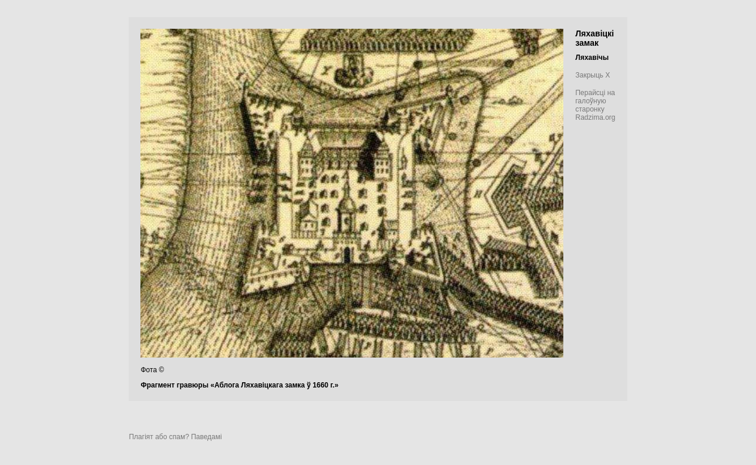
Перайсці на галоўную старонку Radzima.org (595, 105)
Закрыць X (592, 75)
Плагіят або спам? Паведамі (175, 437)
